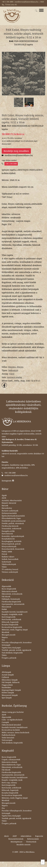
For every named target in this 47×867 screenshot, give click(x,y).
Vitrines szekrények (10, 572)
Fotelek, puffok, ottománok (13, 523)
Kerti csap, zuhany (9, 783)
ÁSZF (15, 836)
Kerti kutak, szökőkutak (11, 619)
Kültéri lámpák (8, 693)
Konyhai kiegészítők (10, 625)
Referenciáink (33, 839)
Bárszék (5, 506)
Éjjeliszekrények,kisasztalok (13, 516)
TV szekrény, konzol (10, 569)
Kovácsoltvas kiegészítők (12, 627)
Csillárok (5, 677)
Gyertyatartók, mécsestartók (13, 604)
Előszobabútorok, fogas (11, 518)
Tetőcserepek (7, 740)
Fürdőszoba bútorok (10, 526)
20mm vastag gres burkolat (13, 712)
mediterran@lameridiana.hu (16, 475)
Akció (6, 836)
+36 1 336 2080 (11, 164)
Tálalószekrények (9, 564)
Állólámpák (6, 672)
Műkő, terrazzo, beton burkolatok (15, 733)
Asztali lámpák (8, 675)
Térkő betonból (8, 738)
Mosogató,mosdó (8, 635)
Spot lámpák (7, 698)
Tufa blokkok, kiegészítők (12, 653)
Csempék (5, 722)
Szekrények (6, 562)
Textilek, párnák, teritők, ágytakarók (16, 650)
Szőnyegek (6, 645)
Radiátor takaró (8, 557)
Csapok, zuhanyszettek (11, 760)
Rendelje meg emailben (16, 151)
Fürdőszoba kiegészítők (11, 602)
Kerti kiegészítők (8, 617)
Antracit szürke (14, 377)
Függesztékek (7, 685)
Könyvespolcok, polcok (11, 544)
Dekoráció (13, 370)
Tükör (4, 567)
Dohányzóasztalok (9, 513)
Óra (3, 640)
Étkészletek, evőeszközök (12, 594)
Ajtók (4, 498)
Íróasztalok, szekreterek (11, 529)
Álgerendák (6, 586)
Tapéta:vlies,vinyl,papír (11, 648)
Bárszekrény (7, 508)
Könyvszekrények (9, 546)
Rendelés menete (23, 845)
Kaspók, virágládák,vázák (12, 614)
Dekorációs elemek (9, 591)
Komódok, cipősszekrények (13, 536)
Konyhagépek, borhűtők (11, 541)
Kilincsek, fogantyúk (10, 622)
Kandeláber (6, 687)
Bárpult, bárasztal (9, 503)
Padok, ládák (7, 552)
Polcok (4, 554)
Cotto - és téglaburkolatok (12, 720)
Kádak (4, 609)
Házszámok (6, 607)
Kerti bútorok (7, 534)
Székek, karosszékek (10, 559)
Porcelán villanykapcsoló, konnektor (17, 643)
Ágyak (4, 495)
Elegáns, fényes (15, 367)
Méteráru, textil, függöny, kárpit (15, 630)
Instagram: (8, 481)
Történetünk (31, 842)
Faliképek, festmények (11, 599)
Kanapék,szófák (8, 531)
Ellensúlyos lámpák (10, 680)
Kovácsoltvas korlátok (11, 730)
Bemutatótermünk (15, 839)
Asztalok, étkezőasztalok (12, 501)
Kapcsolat (39, 836)
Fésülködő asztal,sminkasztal (13, 521)
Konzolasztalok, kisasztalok (13, 549)
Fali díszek (6, 597)
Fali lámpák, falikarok (11, 682)
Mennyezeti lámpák (10, 695)
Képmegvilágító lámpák (11, 690)
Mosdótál (5, 632)
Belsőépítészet (16, 842)
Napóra (5, 637)
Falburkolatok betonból (11, 725)
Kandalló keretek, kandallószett (14, 612)
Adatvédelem (26, 836)
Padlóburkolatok (8, 735)
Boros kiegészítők (9, 589)
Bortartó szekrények (10, 511)
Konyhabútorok (8, 539)
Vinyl (11, 374)
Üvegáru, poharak (9, 658)
